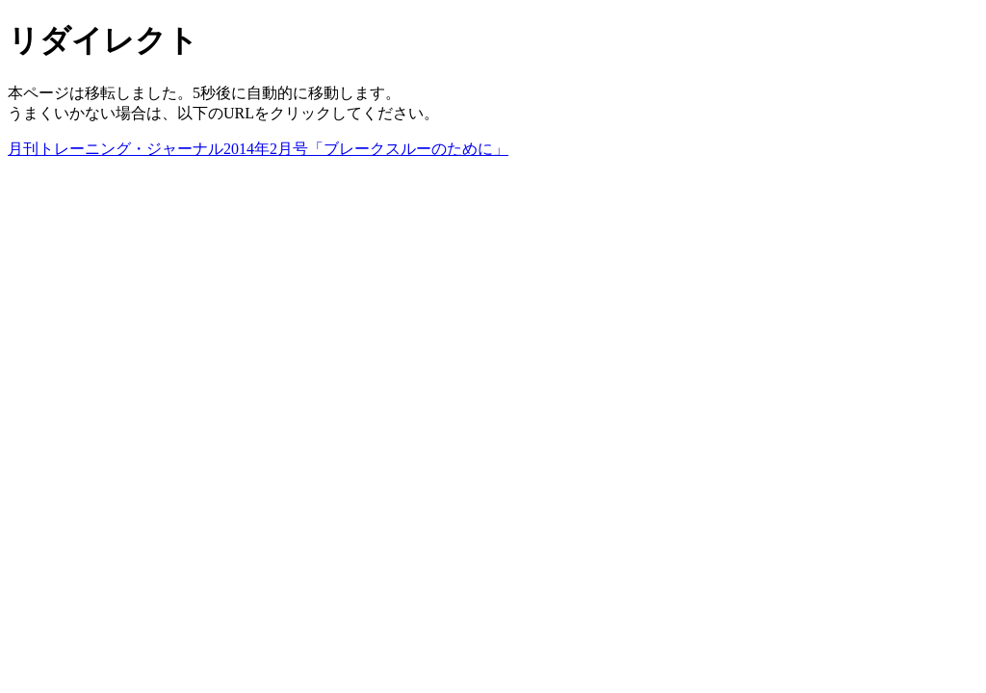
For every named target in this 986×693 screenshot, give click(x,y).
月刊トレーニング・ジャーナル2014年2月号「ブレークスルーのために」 (258, 149)
